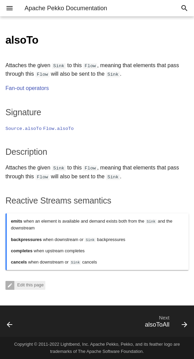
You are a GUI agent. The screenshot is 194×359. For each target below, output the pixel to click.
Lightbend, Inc (74, 344)
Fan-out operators (27, 88)
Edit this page (30, 285)
